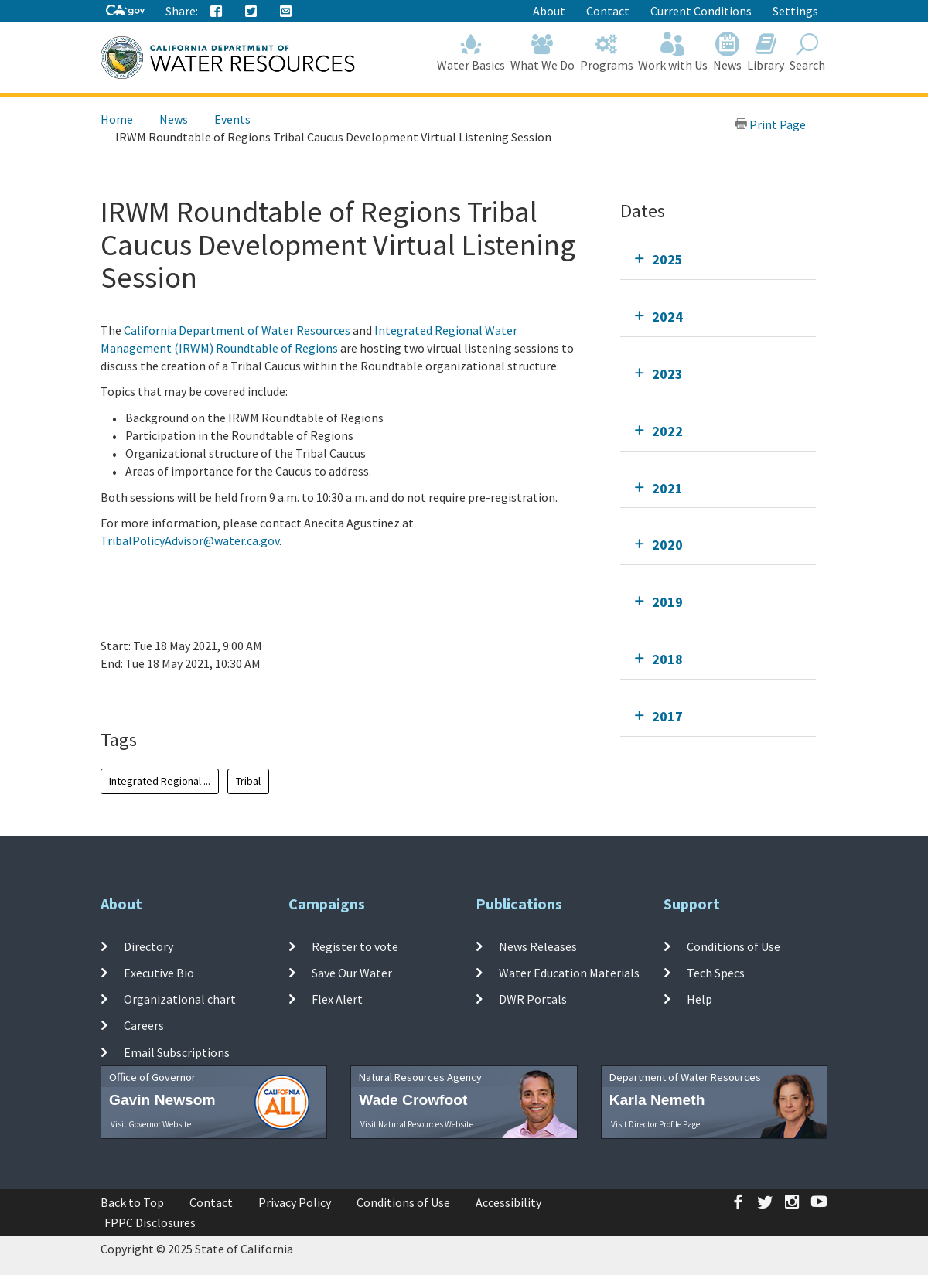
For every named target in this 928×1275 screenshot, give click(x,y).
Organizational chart (180, 999)
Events (232, 119)
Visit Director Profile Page (655, 1124)
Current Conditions (701, 11)
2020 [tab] (667, 545)
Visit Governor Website (151, 1124)
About (549, 11)
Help (699, 999)
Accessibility (508, 1202)
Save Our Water (352, 972)
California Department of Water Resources (237, 330)
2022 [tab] (667, 431)
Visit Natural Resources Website (416, 1124)
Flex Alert (337, 999)
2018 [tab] (667, 659)
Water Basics (471, 52)
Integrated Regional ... (159, 781)
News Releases (538, 945)
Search (806, 52)
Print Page (770, 124)
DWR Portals (533, 999)
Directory (148, 945)
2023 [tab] (667, 374)
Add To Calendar (160, 695)
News (728, 52)
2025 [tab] (667, 259)
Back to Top (132, 1202)
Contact (607, 11)
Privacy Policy (294, 1202)
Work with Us (673, 52)
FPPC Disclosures (150, 1222)
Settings (795, 11)
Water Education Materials (569, 972)
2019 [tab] (667, 602)
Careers (144, 1025)
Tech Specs (716, 972)
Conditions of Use (733, 945)
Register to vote (355, 945)
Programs (606, 52)
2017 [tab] (667, 716)
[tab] (718, 259)
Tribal (248, 781)
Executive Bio (159, 972)
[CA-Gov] (125, 11)
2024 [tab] (667, 317)
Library (766, 52)
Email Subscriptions (177, 1051)
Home (117, 119)
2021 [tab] (667, 488)
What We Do (543, 52)
